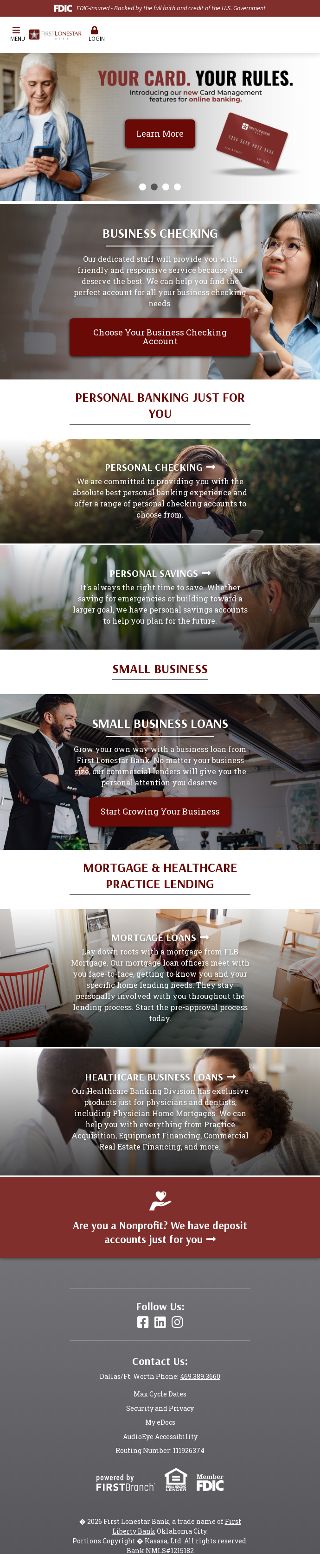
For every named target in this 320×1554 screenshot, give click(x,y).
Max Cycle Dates (160, 1394)
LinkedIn (160, 1322)
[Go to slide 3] (165, 186)
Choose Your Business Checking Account (160, 337)
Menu (16, 34)
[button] (16, 35)
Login (95, 34)
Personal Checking (154, 467)
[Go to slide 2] (154, 186)
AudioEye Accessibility (160, 1436)
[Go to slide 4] (177, 186)
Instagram (177, 1322)
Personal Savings (153, 573)
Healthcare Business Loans (154, 1076)
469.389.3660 (200, 1376)
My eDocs (160, 1422)
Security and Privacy (160, 1408)
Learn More (160, 133)
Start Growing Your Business (160, 811)
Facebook (143, 1322)
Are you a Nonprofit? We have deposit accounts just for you (160, 1232)
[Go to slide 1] (142, 186)
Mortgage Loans (153, 937)
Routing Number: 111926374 (160, 1450)
